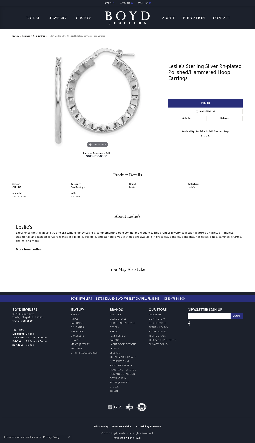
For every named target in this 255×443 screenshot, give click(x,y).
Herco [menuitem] (114, 331)
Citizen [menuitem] (115, 327)
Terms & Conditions (162, 339)
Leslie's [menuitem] (115, 352)
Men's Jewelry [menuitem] (80, 344)
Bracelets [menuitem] (77, 335)
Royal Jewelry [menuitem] (119, 382)
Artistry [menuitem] (115, 314)
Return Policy (158, 327)
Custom (84, 18)
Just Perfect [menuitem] (118, 335)
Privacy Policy (159, 344)
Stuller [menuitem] (115, 386)
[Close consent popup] (69, 437)
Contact (221, 18)
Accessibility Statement (148, 426)
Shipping (186, 118)
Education (194, 18)
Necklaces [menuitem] (78, 331)
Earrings (26, 36)
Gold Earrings (39, 36)
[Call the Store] (22, 320)
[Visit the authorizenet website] (141, 407)
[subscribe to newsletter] (237, 316)
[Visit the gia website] (115, 407)
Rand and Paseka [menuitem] (121, 365)
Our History (157, 318)
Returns (224, 118)
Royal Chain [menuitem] (118, 378)
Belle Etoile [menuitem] (118, 318)
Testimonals (157, 335)
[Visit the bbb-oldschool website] (129, 407)
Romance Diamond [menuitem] (122, 373)
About (168, 18)
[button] (110, 3)
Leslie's (132, 187)
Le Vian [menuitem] (114, 348)
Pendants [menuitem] (77, 327)
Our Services (157, 323)
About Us (155, 314)
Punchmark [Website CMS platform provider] (134, 438)
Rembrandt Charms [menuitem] (123, 369)
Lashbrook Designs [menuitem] (123, 344)
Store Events (158, 331)
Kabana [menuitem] (115, 339)
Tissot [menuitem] (114, 390)
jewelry (15, 36)
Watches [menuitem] (76, 348)
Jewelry (58, 18)
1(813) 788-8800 (96, 156)
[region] (97, 96)
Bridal (33, 18)
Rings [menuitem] (74, 318)
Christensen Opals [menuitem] (122, 323)
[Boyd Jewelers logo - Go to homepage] (127, 17)
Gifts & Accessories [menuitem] (84, 352)
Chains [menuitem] (75, 339)
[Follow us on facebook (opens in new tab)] (189, 324)
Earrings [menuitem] (77, 323)
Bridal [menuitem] (75, 314)
